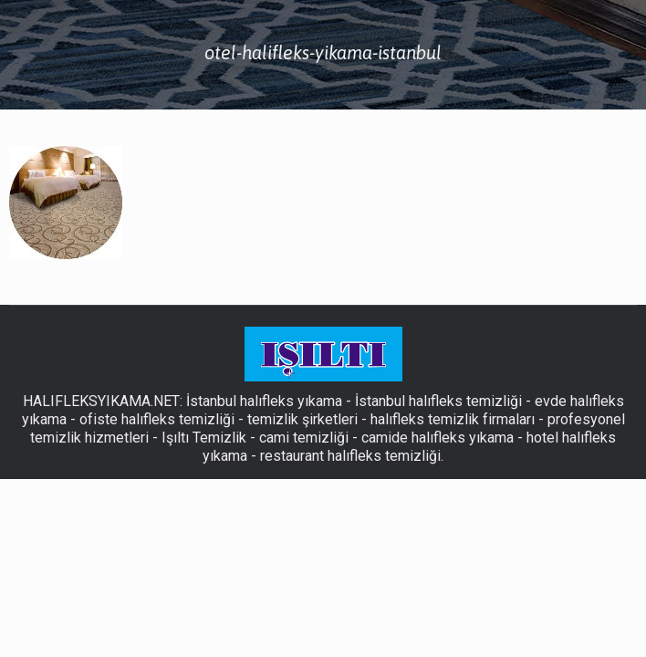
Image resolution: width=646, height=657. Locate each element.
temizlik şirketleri (302, 419)
